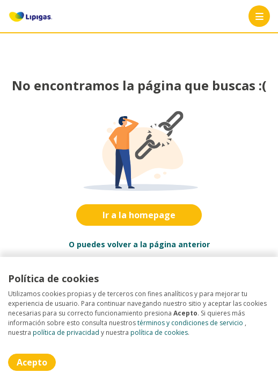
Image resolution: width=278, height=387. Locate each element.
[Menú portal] (259, 16)
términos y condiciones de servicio (190, 322)
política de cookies (159, 332)
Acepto (32, 362)
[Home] (30, 16)
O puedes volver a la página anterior (139, 244)
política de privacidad (66, 332)
